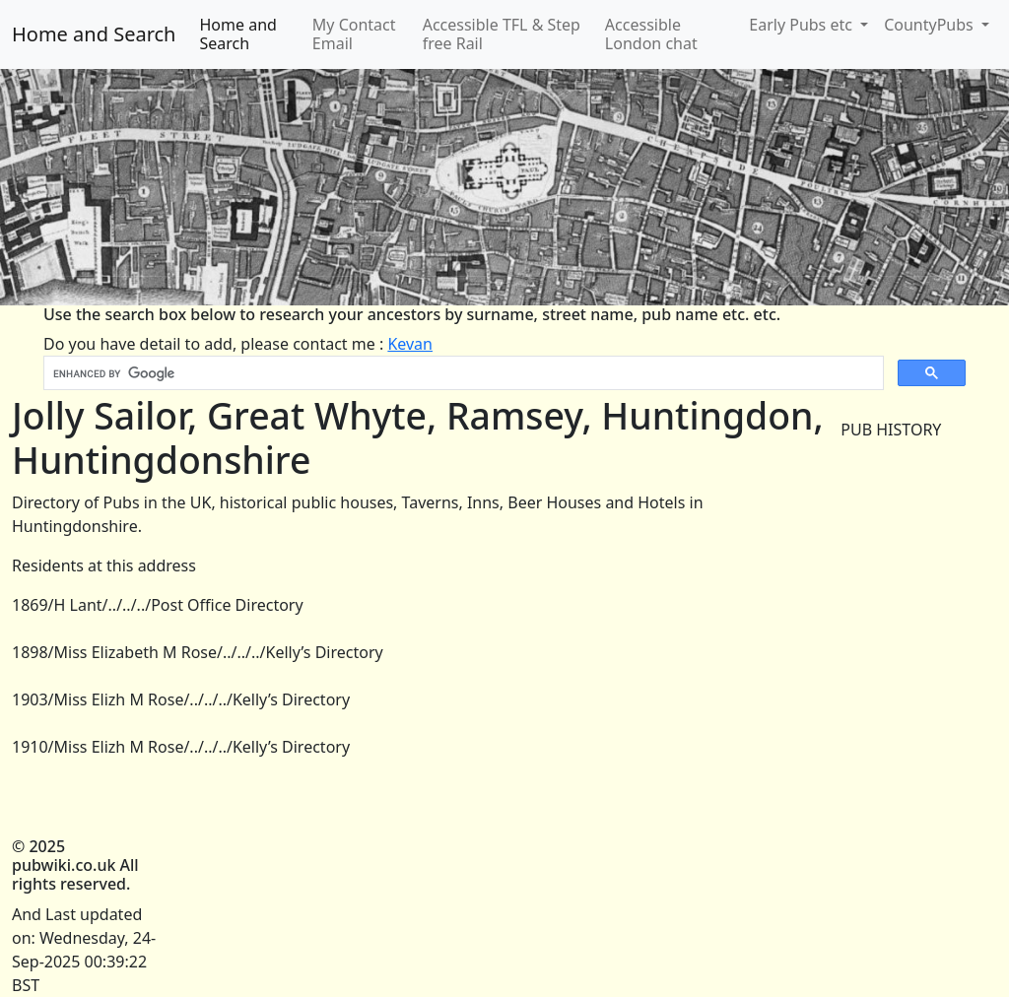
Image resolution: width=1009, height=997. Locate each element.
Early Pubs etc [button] (802, 24)
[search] (461, 373)
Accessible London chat (651, 34)
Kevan (410, 344)
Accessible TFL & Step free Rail (501, 34)
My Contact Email (354, 34)
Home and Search (93, 34)
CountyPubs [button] (930, 24)
